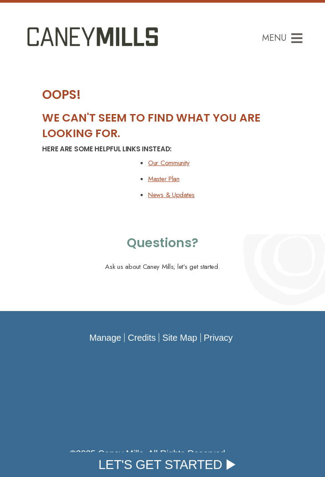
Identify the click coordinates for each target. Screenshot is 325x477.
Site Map (179, 338)
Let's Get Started (160, 464)
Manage (105, 338)
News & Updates (171, 195)
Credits (142, 338)
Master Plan (164, 179)
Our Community (168, 163)
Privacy (218, 338)
